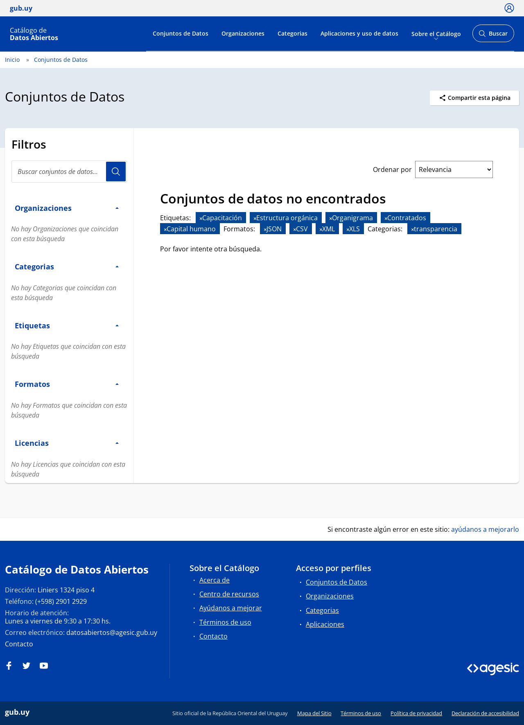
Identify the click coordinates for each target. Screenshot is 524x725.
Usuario (116, 171)
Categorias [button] (67, 266)
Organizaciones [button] (67, 208)
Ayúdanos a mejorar (230, 607)
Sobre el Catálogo (436, 33)
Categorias (292, 33)
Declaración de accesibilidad (485, 713)
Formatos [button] (67, 384)
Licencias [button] (67, 443)
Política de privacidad (416, 713)
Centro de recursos (229, 594)
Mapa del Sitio (314, 713)
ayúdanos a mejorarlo (485, 529)
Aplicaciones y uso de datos (359, 33)
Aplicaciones (325, 624)
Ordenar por (392, 169)
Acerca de (214, 580)
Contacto (19, 643)
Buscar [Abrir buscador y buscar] (493, 35)
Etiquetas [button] (67, 325)
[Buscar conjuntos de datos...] (69, 171)
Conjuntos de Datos (180, 33)
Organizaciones (242, 33)
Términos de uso (225, 622)
